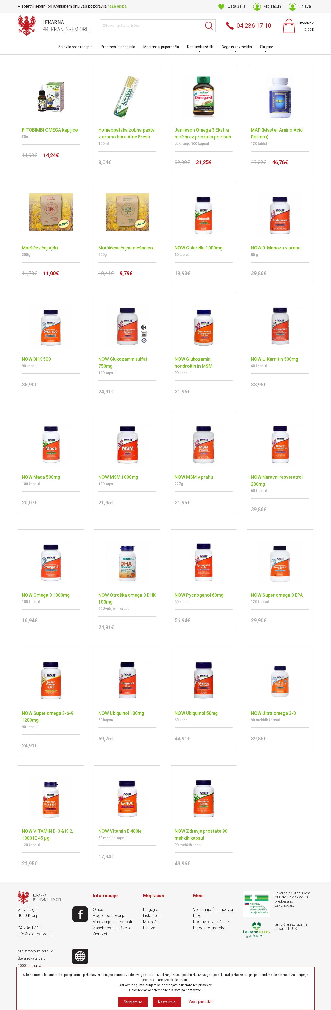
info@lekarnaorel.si (35, 934)
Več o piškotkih (200, 1001)
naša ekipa (117, 6)
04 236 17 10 (30, 927)
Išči (209, 25)
